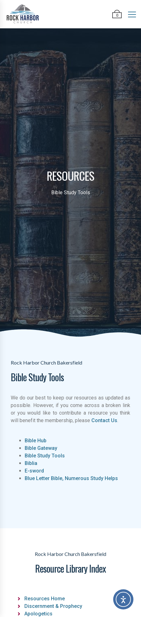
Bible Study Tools (45, 456)
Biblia (31, 463)
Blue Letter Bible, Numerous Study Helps (71, 478)
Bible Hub (35, 441)
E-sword (34, 471)
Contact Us (104, 420)
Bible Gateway (41, 448)
